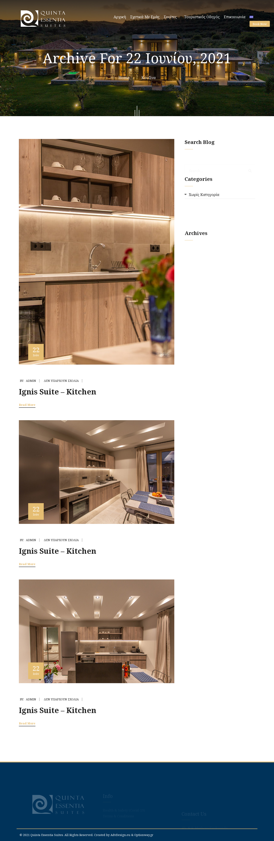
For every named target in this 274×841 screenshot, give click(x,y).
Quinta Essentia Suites (46, 835)
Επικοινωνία (234, 16)
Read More (27, 405)
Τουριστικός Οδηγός (202, 16)
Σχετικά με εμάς (145, 16)
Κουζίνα (149, 78)
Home (125, 78)
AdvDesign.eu (120, 835)
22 (36, 351)
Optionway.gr (143, 835)
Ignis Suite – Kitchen (57, 392)
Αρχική (120, 16)
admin (31, 381)
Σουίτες (170, 16)
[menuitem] (251, 15)
